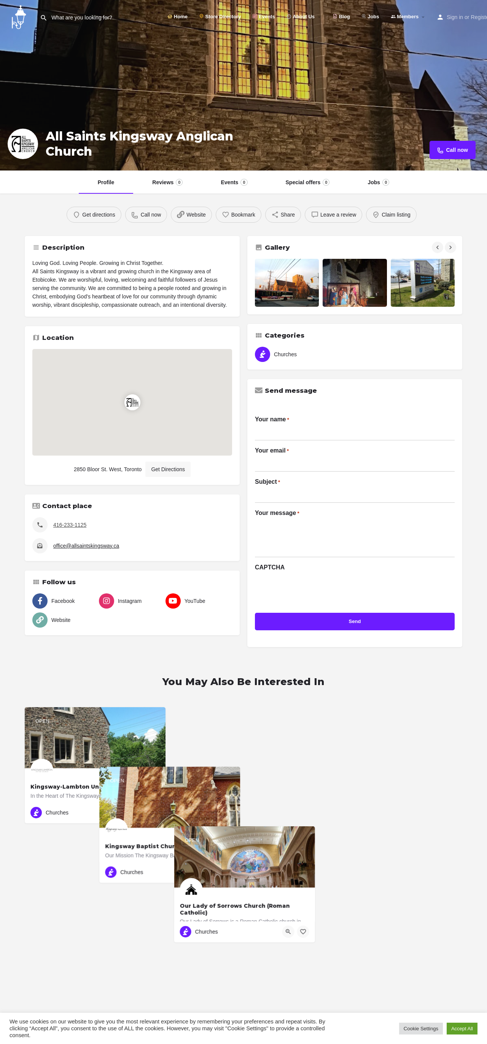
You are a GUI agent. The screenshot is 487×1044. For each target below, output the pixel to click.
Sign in (455, 17)
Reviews (167, 182)
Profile (106, 182)
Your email (272, 451)
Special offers (308, 182)
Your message (277, 513)
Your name (272, 420)
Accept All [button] (462, 1028)
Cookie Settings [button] (421, 1028)
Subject (267, 482)
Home (177, 16)
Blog (341, 16)
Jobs (370, 16)
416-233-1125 (69, 525)
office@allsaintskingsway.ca (86, 546)
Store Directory (220, 16)
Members (405, 16)
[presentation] (313, 589)
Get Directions (168, 469)
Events (263, 16)
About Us (300, 16)
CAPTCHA (270, 567)
